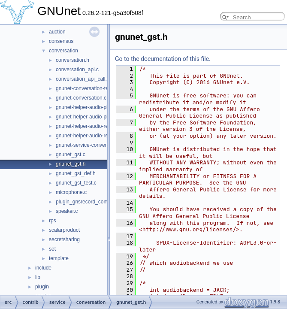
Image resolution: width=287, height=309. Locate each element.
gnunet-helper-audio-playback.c (92, 117)
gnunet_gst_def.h (76, 173)
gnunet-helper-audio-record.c (89, 136)
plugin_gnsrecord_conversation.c (93, 202)
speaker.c (67, 211)
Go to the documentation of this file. (163, 58)
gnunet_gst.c (70, 154)
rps (52, 221)
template (59, 258)
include (43, 268)
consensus (61, 41)
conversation (63, 51)
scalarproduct (64, 230)
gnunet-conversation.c (81, 98)
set (52, 249)
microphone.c (71, 192)
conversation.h (72, 60)
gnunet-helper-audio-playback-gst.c (96, 107)
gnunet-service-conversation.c (90, 145)
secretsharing (64, 239)
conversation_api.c (77, 70)
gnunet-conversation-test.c (86, 88)
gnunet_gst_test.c (76, 183)
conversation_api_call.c (82, 79)
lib (37, 277)
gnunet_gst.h (70, 164)
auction (57, 32)
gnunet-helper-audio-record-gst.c (93, 126)
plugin (42, 287)
